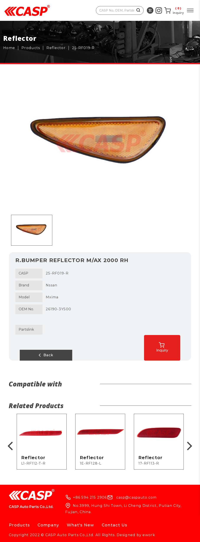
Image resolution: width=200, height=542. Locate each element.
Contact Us (114, 525)
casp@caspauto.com (136, 497)
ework (149, 535)
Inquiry (172, 346)
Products (19, 525)
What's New (80, 525)
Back (37, 355)
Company (48, 525)
